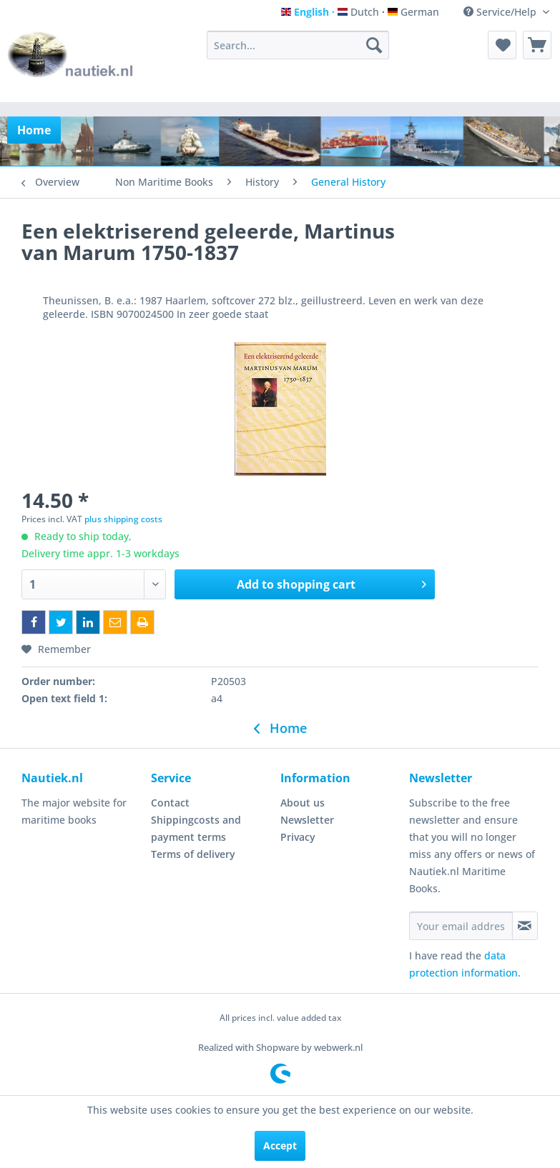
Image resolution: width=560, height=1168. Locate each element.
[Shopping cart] (537, 45)
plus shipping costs (123, 519)
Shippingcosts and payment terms (196, 828)
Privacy (297, 837)
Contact (170, 802)
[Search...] (297, 45)
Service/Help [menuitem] (501, 12)
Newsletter (307, 820)
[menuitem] (297, 45)
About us (302, 802)
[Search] (374, 45)
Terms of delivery (193, 854)
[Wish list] (502, 45)
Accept (280, 1145)
